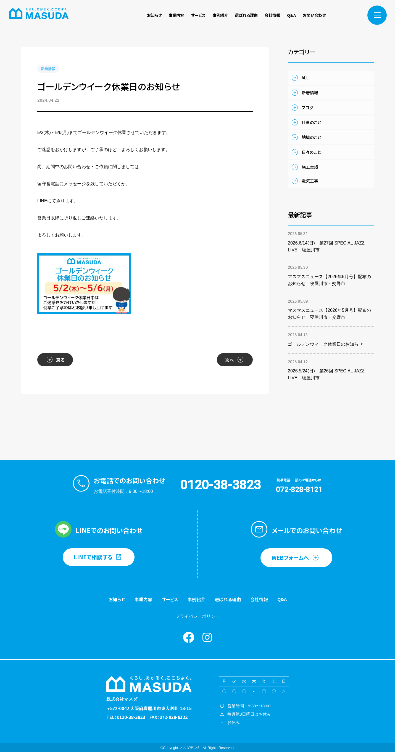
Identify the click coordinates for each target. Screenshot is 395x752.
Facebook (340, 15)
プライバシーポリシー (197, 616)
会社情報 (272, 15)
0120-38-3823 (220, 484)
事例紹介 (220, 15)
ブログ (307, 107)
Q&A (291, 15)
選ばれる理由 (246, 15)
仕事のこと (311, 122)
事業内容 (176, 15)
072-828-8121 (299, 489)
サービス (198, 15)
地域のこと (311, 137)
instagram (352, 15)
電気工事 (310, 181)
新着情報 (48, 69)
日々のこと (311, 152)
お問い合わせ (314, 15)
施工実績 (310, 167)
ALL (305, 77)
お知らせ (154, 15)
